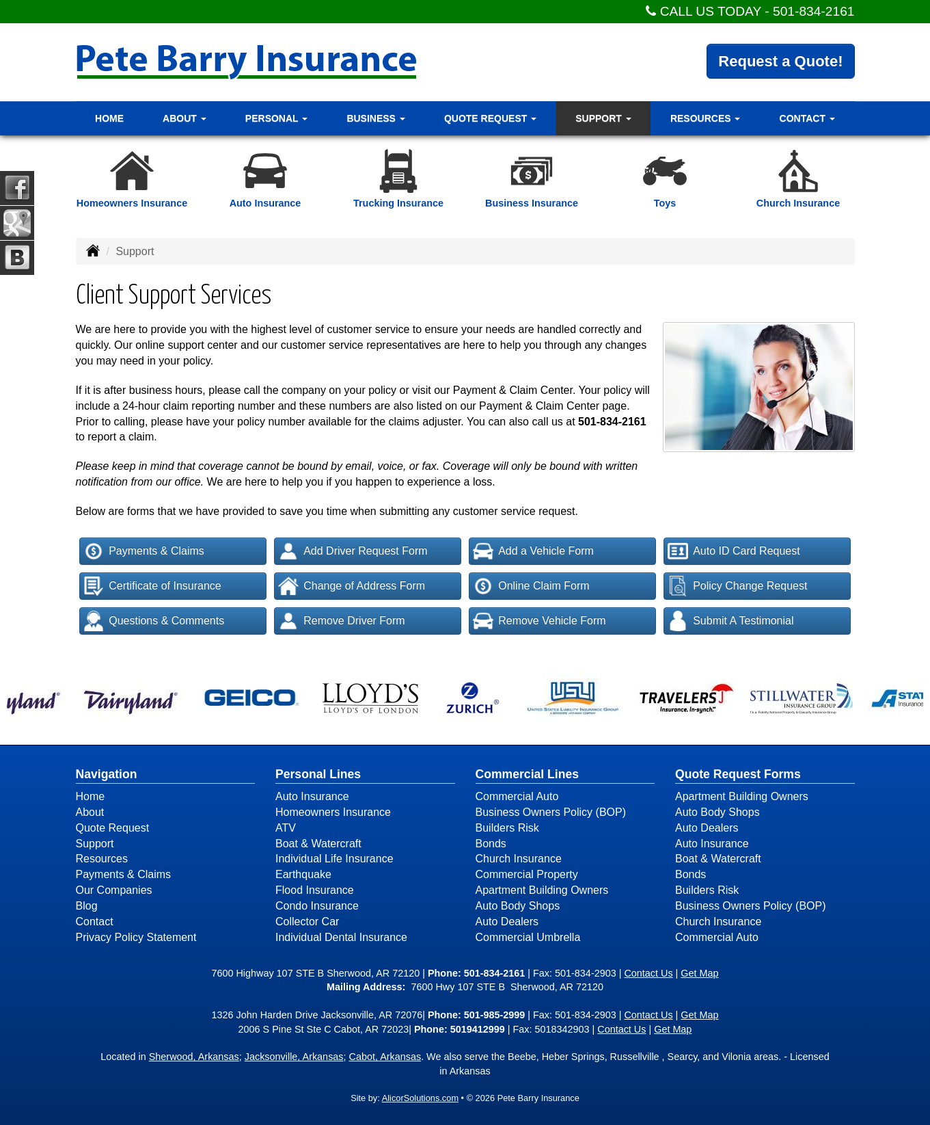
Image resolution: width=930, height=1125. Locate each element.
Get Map (699, 973)
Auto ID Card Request (734, 551)
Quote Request (113, 828)
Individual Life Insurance (334, 858)
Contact (94, 921)
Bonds (491, 843)
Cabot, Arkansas (385, 1056)
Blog (87, 906)
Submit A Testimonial (730, 621)
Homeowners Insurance (333, 812)
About (90, 812)
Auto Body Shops (518, 906)
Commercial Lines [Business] (527, 774)
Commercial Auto (517, 796)
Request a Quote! (780, 61)
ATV (285, 828)
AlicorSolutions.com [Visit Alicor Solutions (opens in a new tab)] (420, 1098)
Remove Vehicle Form (539, 621)
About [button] (184, 118)
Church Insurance (519, 858)
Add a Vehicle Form (533, 551)
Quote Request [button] (490, 118)
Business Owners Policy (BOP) (551, 812)
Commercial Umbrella (528, 937)
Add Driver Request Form (352, 551)
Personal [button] (276, 118)
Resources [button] (705, 118)
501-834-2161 (814, 11)
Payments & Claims (143, 551)
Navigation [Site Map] (106, 774)
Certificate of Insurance (152, 586)
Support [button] (603, 118)
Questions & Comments (153, 621)
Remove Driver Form (341, 621)
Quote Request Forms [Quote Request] (738, 774)
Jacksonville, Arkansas (294, 1056)
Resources (102, 858)
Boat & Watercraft (318, 843)
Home (109, 118)
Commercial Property (527, 874)
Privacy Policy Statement (136, 937)
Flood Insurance (314, 890)
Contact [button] (807, 118)
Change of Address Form (351, 586)
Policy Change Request (737, 586)
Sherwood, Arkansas (194, 1056)
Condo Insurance (317, 906)
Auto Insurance (312, 796)
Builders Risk (507, 828)
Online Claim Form (531, 586)
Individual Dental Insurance (341, 937)
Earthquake (303, 874)
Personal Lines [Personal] (318, 774)
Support (95, 843)
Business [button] (375, 118)
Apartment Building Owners (542, 890)
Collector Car (307, 921)
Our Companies (114, 890)
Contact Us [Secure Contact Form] (648, 973)
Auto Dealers (507, 921)
